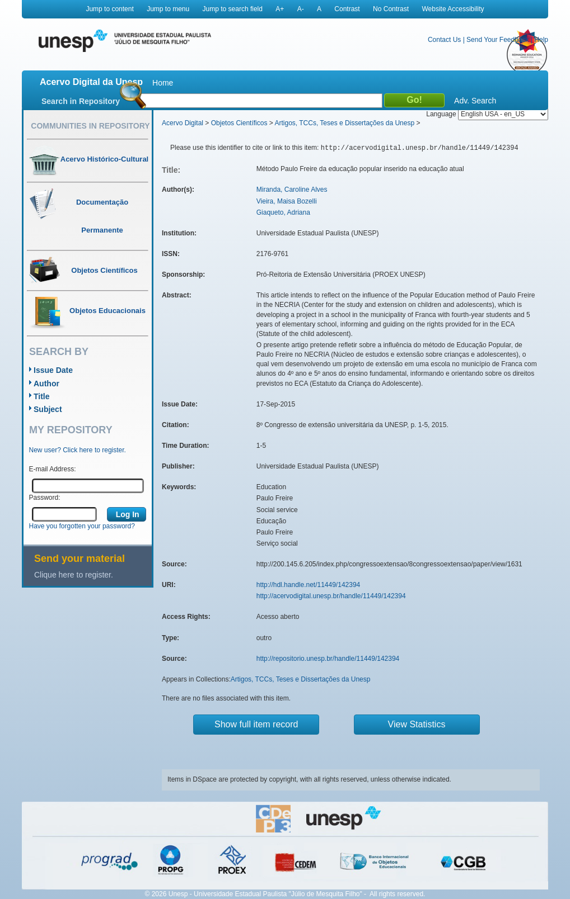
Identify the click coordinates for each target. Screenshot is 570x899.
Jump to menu (168, 9)
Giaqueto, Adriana (283, 212)
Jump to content (109, 9)
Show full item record (256, 724)
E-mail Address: (52, 469)
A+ (279, 9)
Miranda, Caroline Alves (292, 189)
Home (162, 82)
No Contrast (391, 9)
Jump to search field (233, 9)
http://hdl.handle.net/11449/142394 (308, 585)
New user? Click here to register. (77, 450)
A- (300, 9)
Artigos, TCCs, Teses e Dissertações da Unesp (344, 123)
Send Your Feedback (497, 40)
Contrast (346, 9)
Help (541, 40)
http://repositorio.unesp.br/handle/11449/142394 (328, 659)
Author (46, 383)
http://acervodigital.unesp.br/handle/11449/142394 (331, 596)
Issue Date (53, 370)
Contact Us (444, 40)
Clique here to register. (73, 574)
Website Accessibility (453, 9)
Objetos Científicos (239, 123)
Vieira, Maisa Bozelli (286, 201)
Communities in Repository (90, 125)
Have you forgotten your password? (82, 526)
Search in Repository (80, 101)
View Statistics (417, 724)
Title (42, 396)
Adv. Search (475, 100)
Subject (48, 409)
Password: (44, 497)
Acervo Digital (182, 123)
